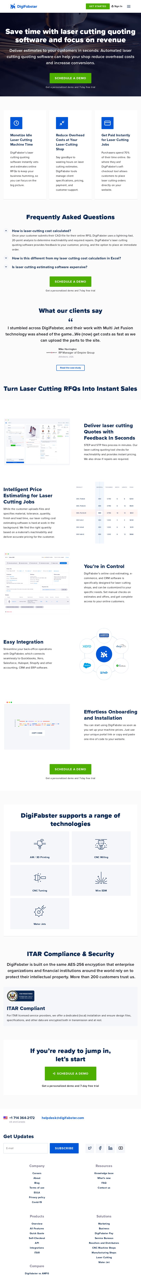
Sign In (118, 6)
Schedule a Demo (70, 78)
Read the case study (70, 367)
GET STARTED (97, 6)
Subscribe (64, 1148)
